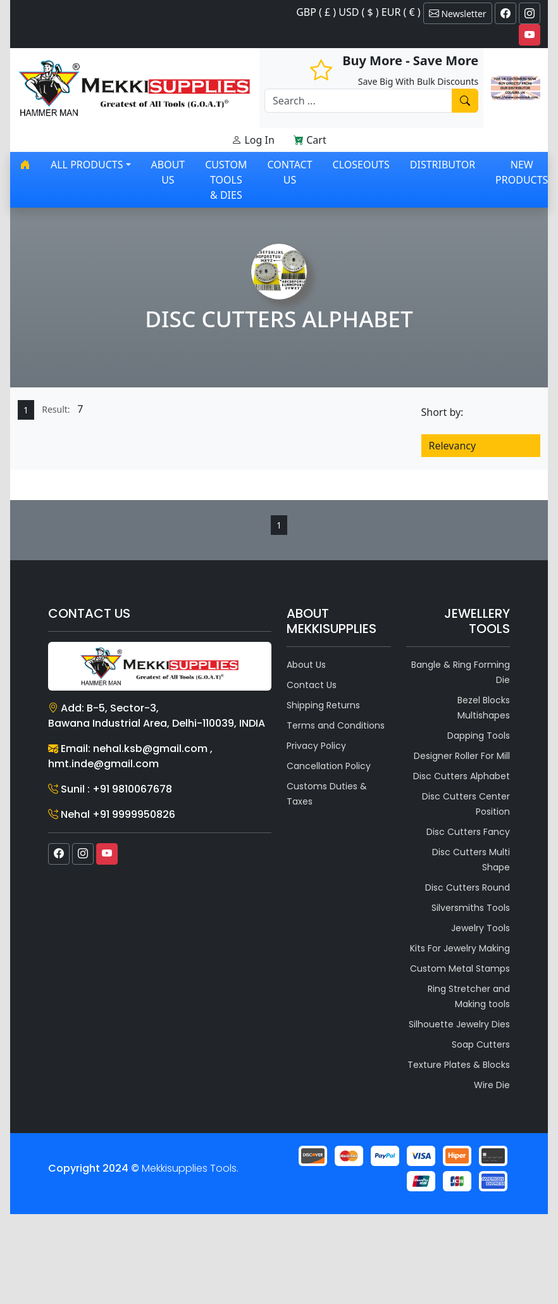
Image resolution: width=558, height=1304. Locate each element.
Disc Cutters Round (467, 887)
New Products (521, 172)
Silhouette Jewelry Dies (459, 1024)
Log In (253, 140)
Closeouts (361, 165)
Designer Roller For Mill (462, 755)
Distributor (442, 165)
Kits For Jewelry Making (460, 948)
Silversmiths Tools (470, 907)
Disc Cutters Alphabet (461, 776)
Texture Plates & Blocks (458, 1064)
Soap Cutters (481, 1044)
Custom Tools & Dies (226, 180)
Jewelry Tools (480, 928)
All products (87, 165)
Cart (310, 140)
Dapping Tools (478, 735)
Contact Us (289, 172)
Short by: (442, 412)
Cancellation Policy (329, 766)
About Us (168, 172)
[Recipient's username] (358, 101)
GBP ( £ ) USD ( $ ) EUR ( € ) (358, 12)
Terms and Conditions (336, 725)
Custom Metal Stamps (460, 968)
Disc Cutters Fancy (468, 831)
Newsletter (458, 13)
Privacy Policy (316, 745)
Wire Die (492, 1085)
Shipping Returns (323, 705)
